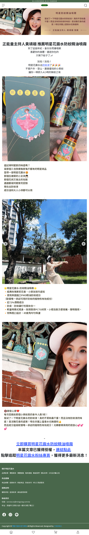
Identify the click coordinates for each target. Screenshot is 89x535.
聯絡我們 (36, 473)
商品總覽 (5, 482)
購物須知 (5, 492)
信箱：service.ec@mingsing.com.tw (16, 502)
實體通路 (20, 473)
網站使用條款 (22, 492)
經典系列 (13, 482)
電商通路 (28, 473)
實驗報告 (13, 473)
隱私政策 (44, 473)
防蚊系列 (28, 482)
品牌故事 (5, 473)
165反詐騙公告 (54, 473)
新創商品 (20, 482)
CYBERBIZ (58, 526)
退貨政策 (13, 492)
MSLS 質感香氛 (38, 482)
